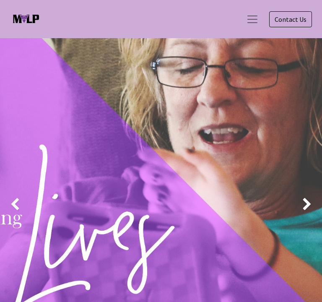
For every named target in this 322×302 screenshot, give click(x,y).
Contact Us (290, 19)
